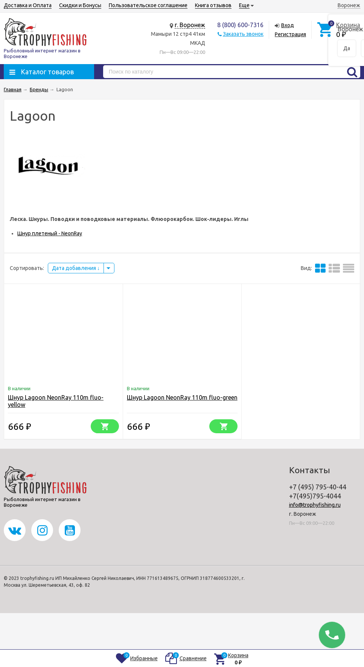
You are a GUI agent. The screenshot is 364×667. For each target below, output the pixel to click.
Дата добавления (76, 268)
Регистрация (290, 34)
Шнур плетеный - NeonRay (49, 233)
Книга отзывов (213, 5)
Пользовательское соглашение (148, 5)
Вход (287, 25)
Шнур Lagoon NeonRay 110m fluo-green (182, 397)
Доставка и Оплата (28, 5)
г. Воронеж (190, 24)
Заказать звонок (243, 34)
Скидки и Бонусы (80, 5)
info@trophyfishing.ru (315, 505)
